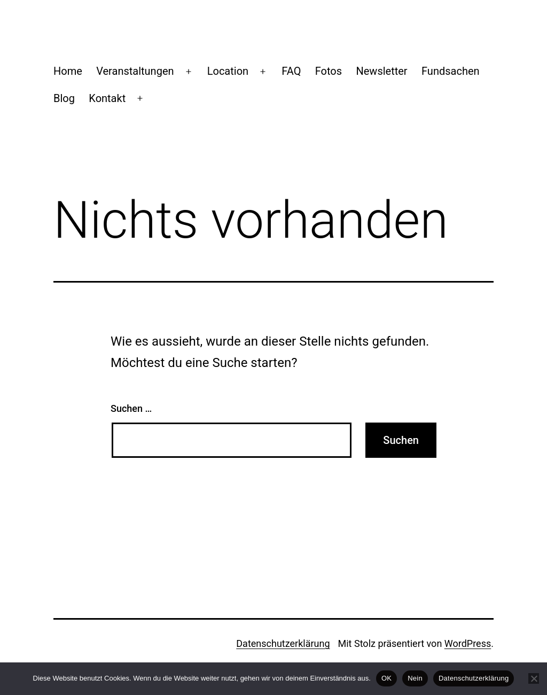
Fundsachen (450, 71)
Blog (64, 98)
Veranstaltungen (135, 71)
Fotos (328, 71)
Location (227, 71)
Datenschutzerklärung (283, 643)
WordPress (467, 643)
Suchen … (131, 408)
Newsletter (381, 71)
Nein (415, 678)
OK (386, 678)
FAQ (291, 71)
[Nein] (533, 678)
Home (67, 71)
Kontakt (107, 98)
